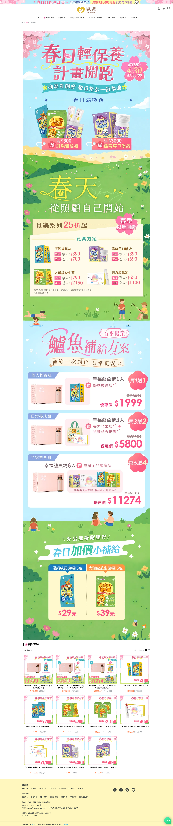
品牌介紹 (25, 788)
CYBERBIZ (65, 824)
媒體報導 (62, 788)
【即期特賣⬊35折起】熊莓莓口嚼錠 (70, 767)
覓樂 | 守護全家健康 (77, 17)
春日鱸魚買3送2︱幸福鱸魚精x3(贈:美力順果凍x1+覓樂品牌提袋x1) (70, 687)
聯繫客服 (64, 797)
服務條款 (73, 797)
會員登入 (25, 797)
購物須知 (43, 797)
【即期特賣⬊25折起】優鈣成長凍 (135, 686)
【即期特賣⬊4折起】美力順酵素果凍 (134, 726)
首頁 (37, 17)
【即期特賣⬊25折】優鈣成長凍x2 (38, 726)
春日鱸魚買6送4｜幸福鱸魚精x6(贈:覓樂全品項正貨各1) (102, 687)
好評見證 (71, 788)
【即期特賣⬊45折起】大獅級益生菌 (70, 726)
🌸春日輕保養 (49, 17)
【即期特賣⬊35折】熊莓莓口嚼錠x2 (103, 767)
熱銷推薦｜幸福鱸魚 (96, 17)
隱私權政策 (83, 797)
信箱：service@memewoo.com (34, 808)
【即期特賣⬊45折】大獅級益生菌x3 (103, 726)
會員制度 (34, 797)
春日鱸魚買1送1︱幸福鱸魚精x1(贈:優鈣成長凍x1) (38, 687)
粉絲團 (33, 788)
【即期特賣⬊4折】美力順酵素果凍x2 (38, 767)
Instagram (43, 788)
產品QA (80, 788)
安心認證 (53, 788)
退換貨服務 (54, 797)
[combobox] (27, 650)
